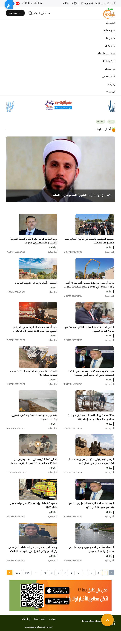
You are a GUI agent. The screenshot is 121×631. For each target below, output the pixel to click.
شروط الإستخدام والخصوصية (38, 627)
